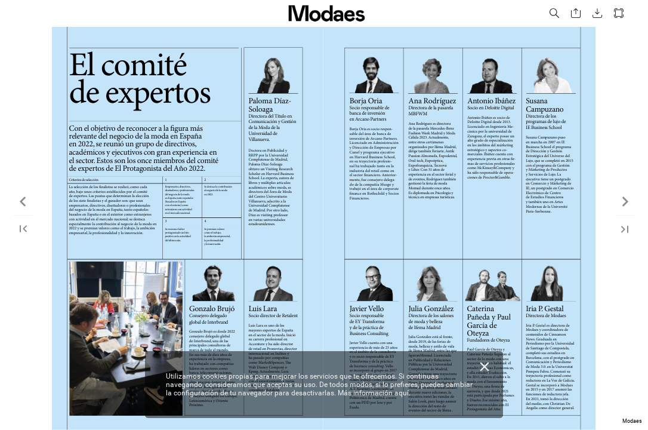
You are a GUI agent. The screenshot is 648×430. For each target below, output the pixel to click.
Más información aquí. (374, 393)
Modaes (632, 421)
